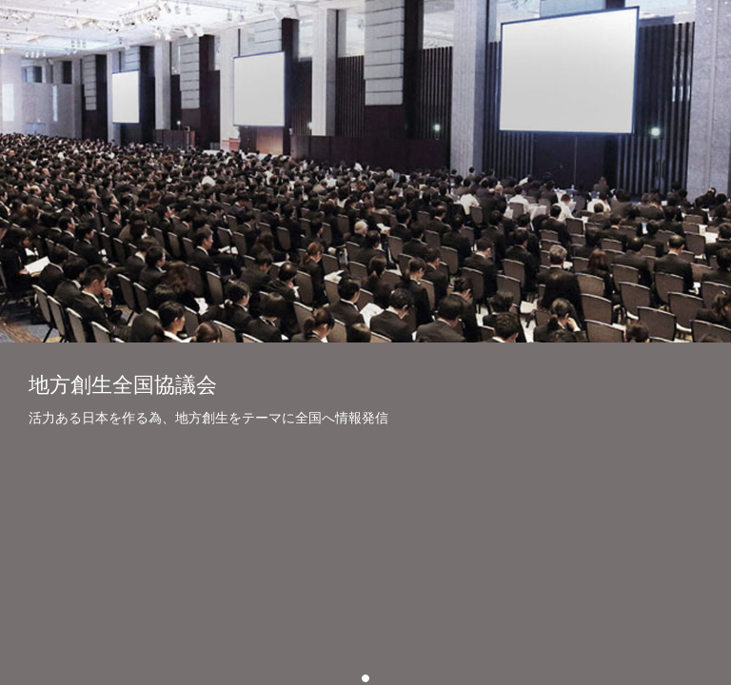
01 (368, 678)
